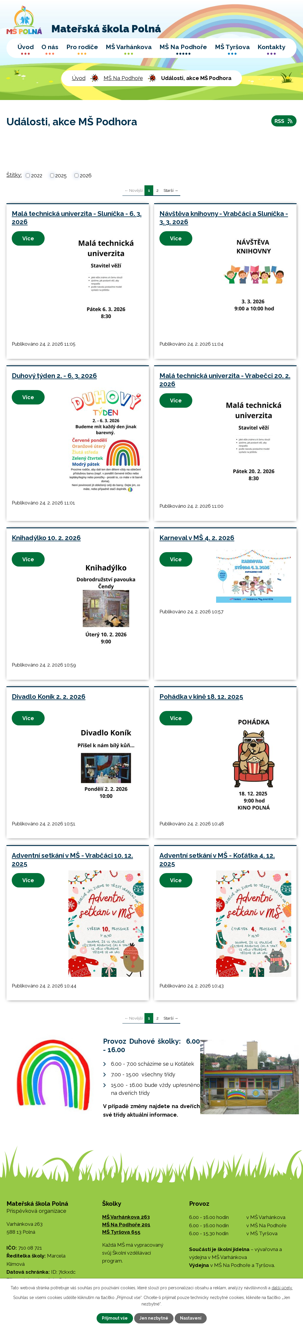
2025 (61, 175)
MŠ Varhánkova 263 (126, 1217)
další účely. (282, 1287)
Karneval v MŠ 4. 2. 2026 (196, 538)
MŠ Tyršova (232, 47)
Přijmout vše (115, 1318)
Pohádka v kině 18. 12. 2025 (201, 696)
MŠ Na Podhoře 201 (126, 1225)
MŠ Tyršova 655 (121, 1232)
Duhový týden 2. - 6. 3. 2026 (54, 375)
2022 (36, 175)
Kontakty (271, 47)
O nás (49, 47)
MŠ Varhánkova (129, 47)
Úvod (26, 47)
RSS (284, 121)
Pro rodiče (82, 47)
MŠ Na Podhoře (183, 47)
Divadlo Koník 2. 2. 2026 (48, 696)
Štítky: (14, 175)
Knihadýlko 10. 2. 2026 (46, 538)
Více (28, 238)
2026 (86, 175)
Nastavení (190, 1318)
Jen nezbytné (153, 1318)
